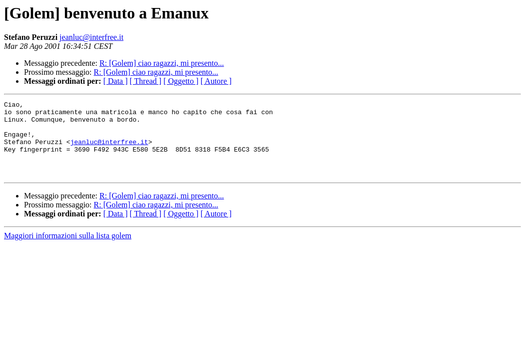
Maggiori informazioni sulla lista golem (67, 250)
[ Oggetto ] (180, 81)
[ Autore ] (215, 81)
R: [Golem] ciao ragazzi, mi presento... (161, 63)
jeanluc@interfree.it (91, 37)
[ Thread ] (146, 81)
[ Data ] (115, 81)
